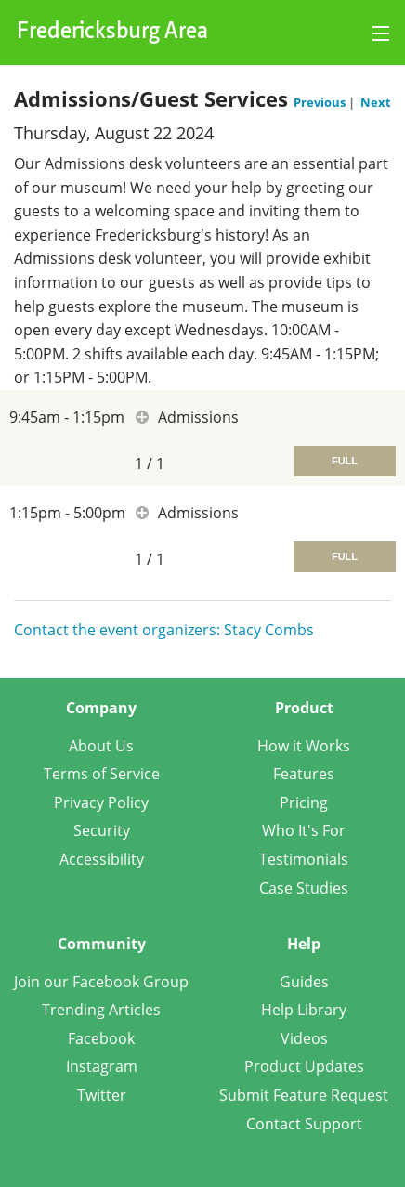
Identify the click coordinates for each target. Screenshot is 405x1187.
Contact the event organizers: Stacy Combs (164, 630)
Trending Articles (101, 1009)
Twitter (101, 1095)
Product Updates (304, 1066)
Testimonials (303, 859)
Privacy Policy (101, 802)
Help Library (303, 1009)
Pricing (304, 802)
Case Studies (303, 888)
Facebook (101, 1038)
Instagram (101, 1066)
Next (375, 102)
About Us (101, 746)
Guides (304, 982)
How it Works (303, 746)
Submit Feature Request (303, 1095)
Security (101, 830)
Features (303, 773)
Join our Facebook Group (101, 982)
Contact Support (304, 1124)
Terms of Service (102, 773)
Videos (304, 1038)
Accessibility (101, 859)
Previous (321, 102)
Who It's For (304, 830)
